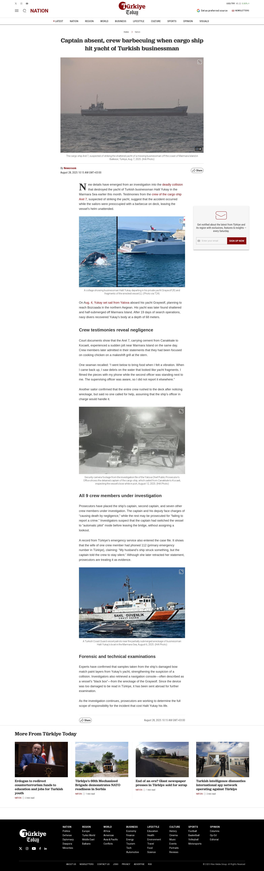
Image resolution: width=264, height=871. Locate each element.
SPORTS (171, 21)
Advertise (139, 864)
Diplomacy (68, 839)
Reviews (173, 852)
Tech (128, 848)
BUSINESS (120, 21)
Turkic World (88, 835)
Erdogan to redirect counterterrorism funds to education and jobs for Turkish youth (39, 787)
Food (150, 848)
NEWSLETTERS (240, 11)
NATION (74, 21)
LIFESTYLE (138, 21)
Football (192, 831)
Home (126, 32)
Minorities (68, 848)
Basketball (194, 835)
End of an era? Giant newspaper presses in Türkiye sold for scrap (161, 783)
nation (39, 11)
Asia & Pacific (111, 839)
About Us (71, 864)
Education (152, 831)
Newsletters (86, 864)
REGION (89, 21)
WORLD (104, 21)
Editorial (214, 839)
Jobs (115, 864)
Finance (130, 835)
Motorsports (195, 844)
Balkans (86, 844)
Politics (66, 831)
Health (150, 835)
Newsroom (70, 168)
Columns (214, 831)
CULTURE (156, 21)
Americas (109, 835)
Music (172, 839)
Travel (150, 844)
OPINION (188, 21)
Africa (107, 831)
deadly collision (172, 184)
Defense (67, 835)
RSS (150, 864)
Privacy (126, 864)
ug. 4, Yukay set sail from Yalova (107, 302)
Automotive (132, 852)
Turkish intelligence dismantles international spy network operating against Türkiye (220, 785)
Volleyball (193, 839)
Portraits (174, 848)
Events (173, 844)
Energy (130, 839)
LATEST (59, 21)
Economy (131, 831)
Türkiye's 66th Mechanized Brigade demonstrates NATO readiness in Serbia (97, 785)
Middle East (88, 839)
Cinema (173, 835)
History (173, 831)
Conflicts (108, 844)
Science (151, 852)
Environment (154, 839)
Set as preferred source (212, 10)
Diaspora (67, 844)
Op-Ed (213, 835)
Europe (86, 831)
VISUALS (204, 21)
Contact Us (103, 864)
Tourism (130, 844)
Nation (137, 32)
